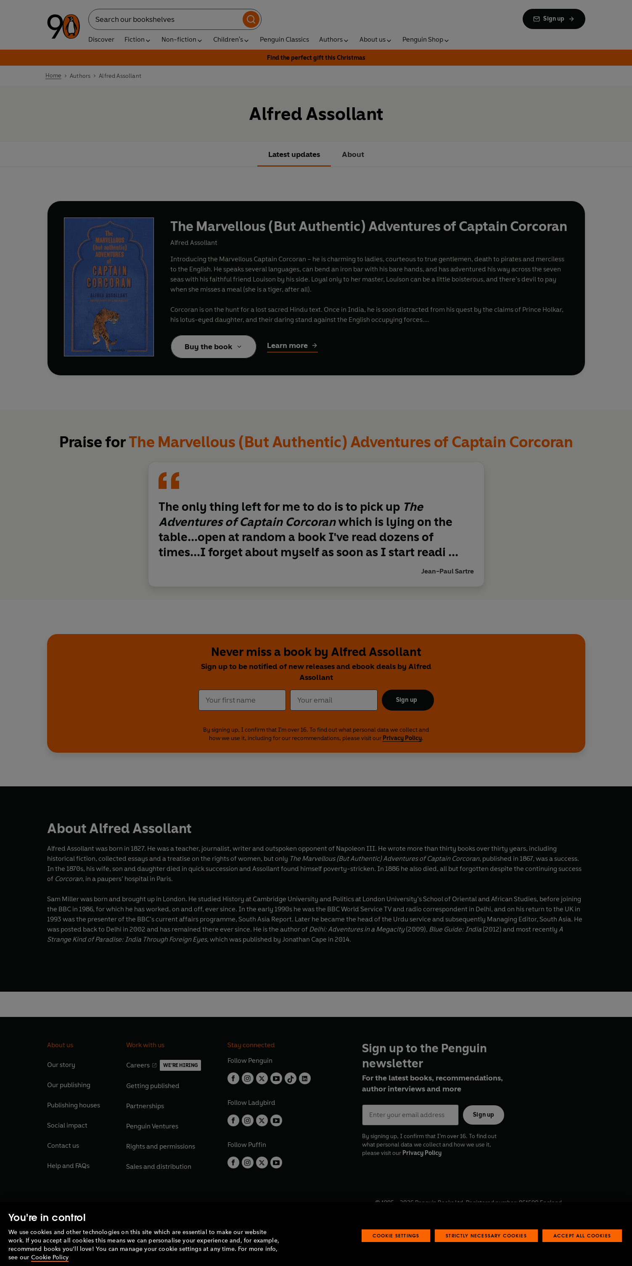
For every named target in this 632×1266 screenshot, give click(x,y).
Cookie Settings (396, 1244)
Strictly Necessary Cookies (486, 1244)
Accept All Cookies (582, 1244)
